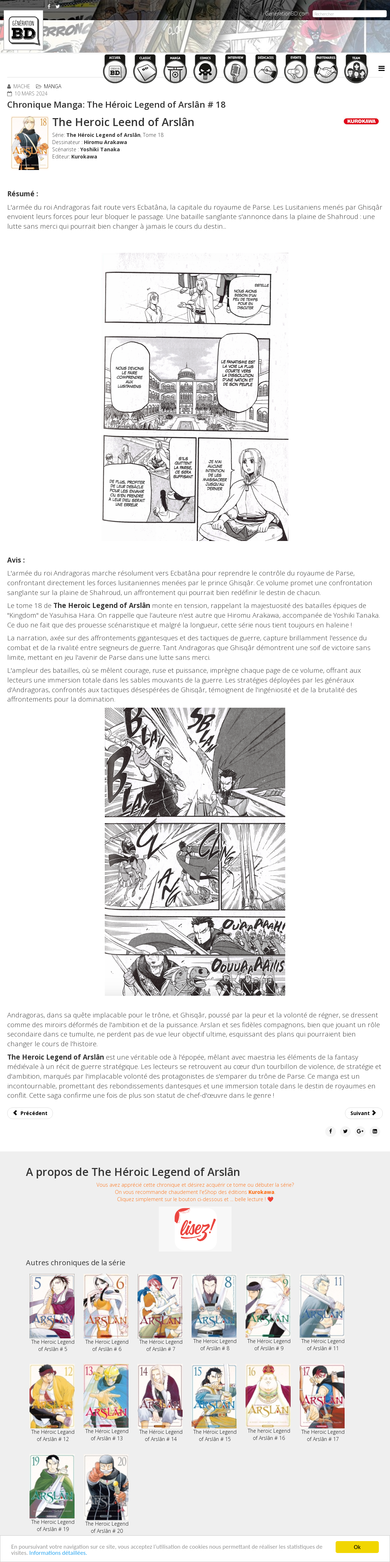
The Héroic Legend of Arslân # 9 (268, 1313)
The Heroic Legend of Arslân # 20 (106, 1494)
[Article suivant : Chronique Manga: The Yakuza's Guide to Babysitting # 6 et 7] (364, 1113)
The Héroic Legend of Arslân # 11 (322, 1313)
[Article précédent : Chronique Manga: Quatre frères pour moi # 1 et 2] (30, 1113)
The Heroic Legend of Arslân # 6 (106, 1313)
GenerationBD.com (287, 13)
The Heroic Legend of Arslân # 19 (52, 1493)
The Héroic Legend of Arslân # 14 (160, 1403)
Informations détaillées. (59, 1553)
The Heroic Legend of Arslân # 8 (214, 1313)
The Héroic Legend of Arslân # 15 (214, 1403)
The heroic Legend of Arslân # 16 (268, 1402)
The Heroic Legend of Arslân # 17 (322, 1403)
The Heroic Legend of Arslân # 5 (52, 1313)
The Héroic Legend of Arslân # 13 (106, 1403)
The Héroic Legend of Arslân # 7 (160, 1313)
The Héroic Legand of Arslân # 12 (52, 1403)
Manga (52, 86)
